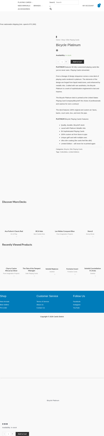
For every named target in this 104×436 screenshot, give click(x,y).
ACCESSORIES (24, 9)
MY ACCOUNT (88, 6)
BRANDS (37, 6)
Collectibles (64, 152)
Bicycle (66, 149)
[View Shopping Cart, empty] (99, 5)
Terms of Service (42, 301)
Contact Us (40, 308)
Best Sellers (4, 305)
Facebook (76, 301)
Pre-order (3, 308)
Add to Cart (77, 62)
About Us (39, 305)
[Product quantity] (62, 62)
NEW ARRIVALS (24, 6)
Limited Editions (74, 152)
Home (58, 40)
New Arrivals (4, 301)
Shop (63, 40)
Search (52, 2)
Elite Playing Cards (76, 149)
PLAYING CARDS (24, 2)
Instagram (77, 305)
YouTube (76, 308)
